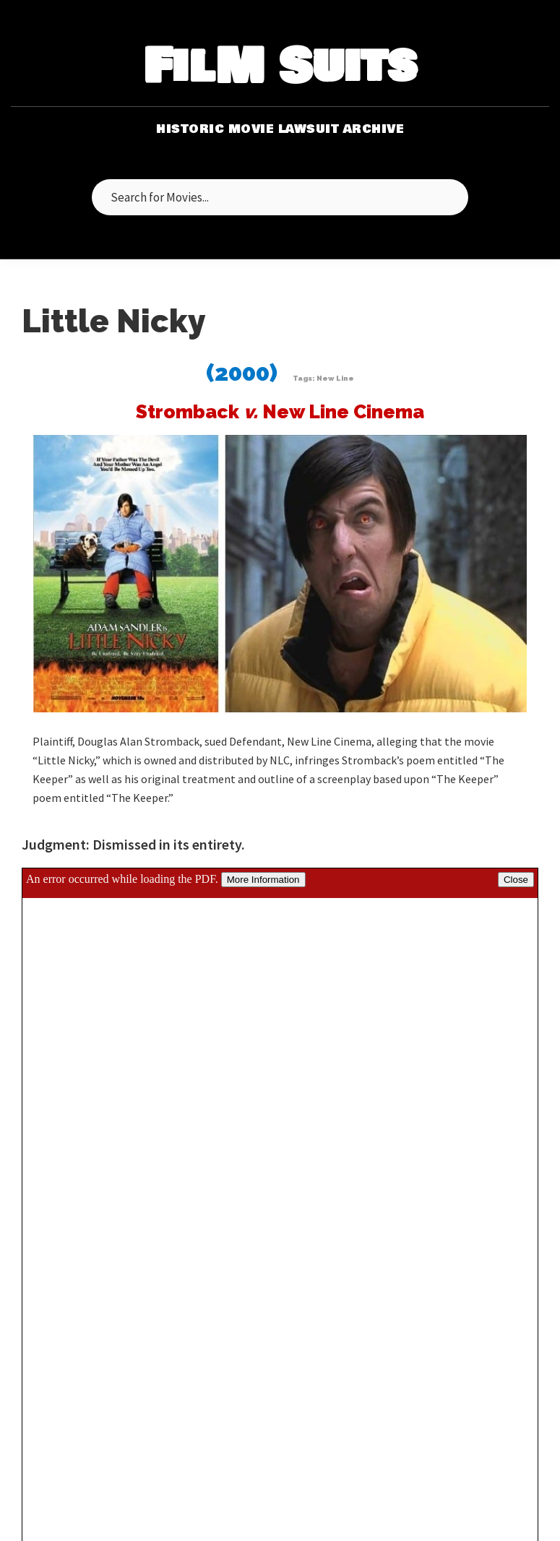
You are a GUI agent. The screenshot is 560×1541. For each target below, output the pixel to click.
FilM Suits (280, 67)
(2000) (241, 372)
